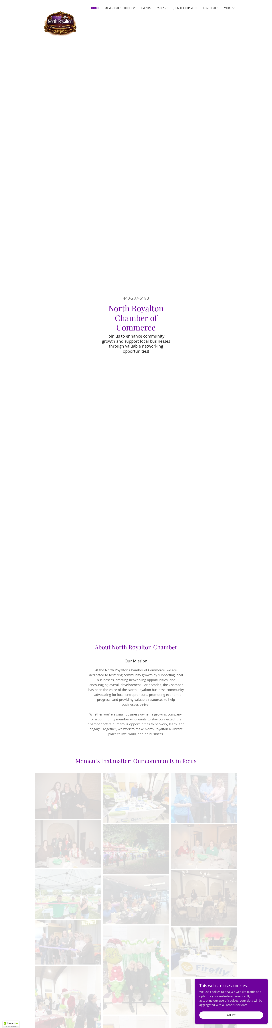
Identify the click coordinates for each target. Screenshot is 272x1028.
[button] (229, 8)
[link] (60, 7)
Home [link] (95, 8)
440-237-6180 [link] (136, 298)
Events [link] (146, 8)
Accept (231, 1015)
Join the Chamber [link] (186, 8)
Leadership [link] (210, 8)
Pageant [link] (162, 8)
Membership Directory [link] (120, 8)
